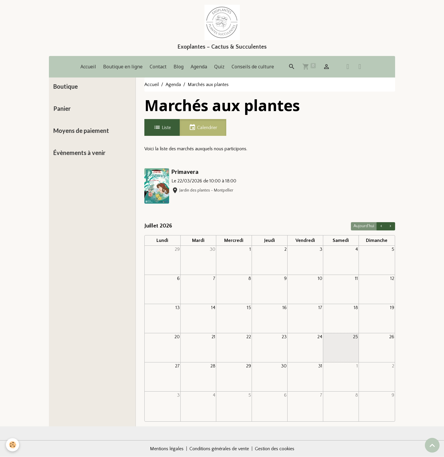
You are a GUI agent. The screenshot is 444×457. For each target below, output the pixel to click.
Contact (158, 66)
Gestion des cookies (274, 448)
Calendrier (203, 127)
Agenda (199, 66)
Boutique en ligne (123, 66)
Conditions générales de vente (219, 448)
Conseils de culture (253, 66)
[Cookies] (12, 444)
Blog (179, 66)
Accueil (88, 66)
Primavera (185, 171)
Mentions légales (167, 448)
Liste (162, 127)
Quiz (219, 66)
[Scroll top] (432, 445)
